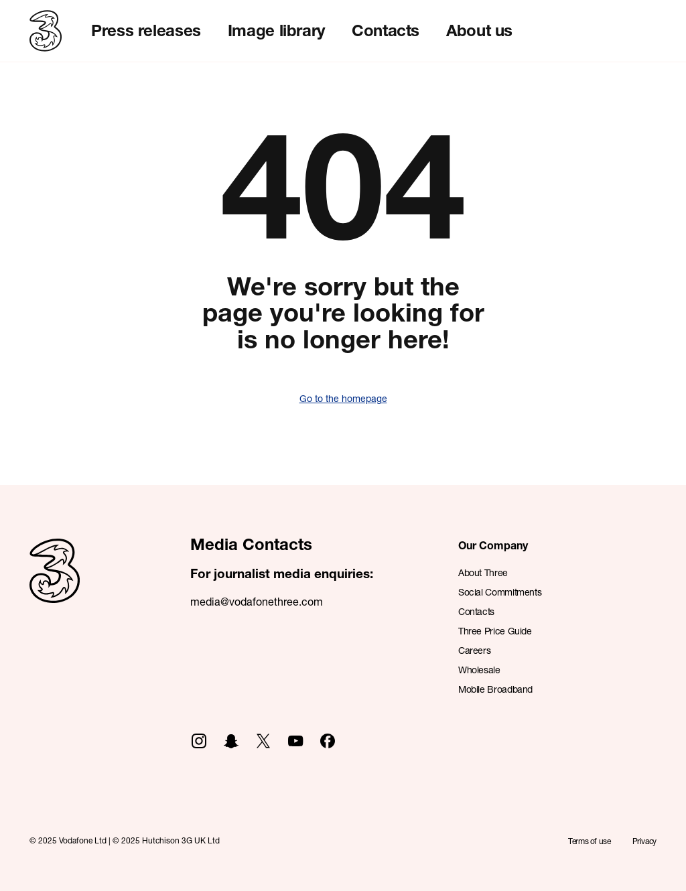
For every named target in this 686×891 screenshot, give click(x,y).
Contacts (385, 30)
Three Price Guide (495, 630)
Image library (276, 30)
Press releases (146, 30)
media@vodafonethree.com (256, 601)
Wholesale (479, 669)
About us (479, 30)
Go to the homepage (343, 398)
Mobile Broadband (495, 689)
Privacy (644, 841)
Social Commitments (499, 592)
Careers (474, 650)
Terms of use (589, 841)
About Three (483, 572)
